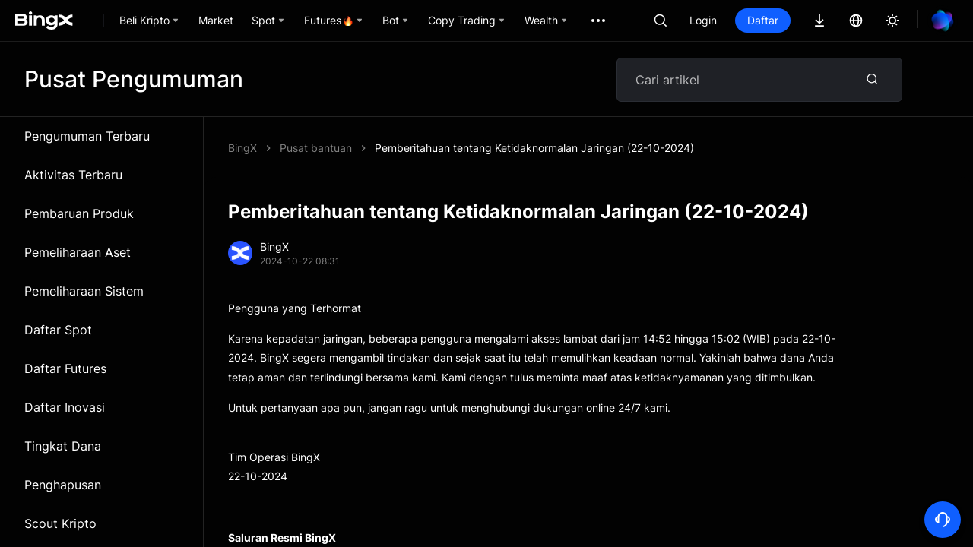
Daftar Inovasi (64, 407)
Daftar (762, 20)
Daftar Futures (65, 368)
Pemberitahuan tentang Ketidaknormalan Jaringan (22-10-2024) (534, 147)
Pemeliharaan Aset (77, 252)
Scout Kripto (60, 523)
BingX (242, 147)
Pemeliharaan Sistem (84, 291)
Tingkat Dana (62, 446)
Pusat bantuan (316, 147)
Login (703, 20)
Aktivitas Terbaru (73, 174)
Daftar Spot (58, 329)
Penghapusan (62, 484)
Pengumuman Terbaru (87, 136)
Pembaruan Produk (79, 213)
